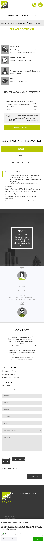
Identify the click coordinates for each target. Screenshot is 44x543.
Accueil (3, 23)
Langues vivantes (20, 23)
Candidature (9, 516)
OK (38, 539)
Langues (10, 23)
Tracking (19, 534)
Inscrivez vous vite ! (22, 127)
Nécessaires (8, 534)
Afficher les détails (8, 539)
